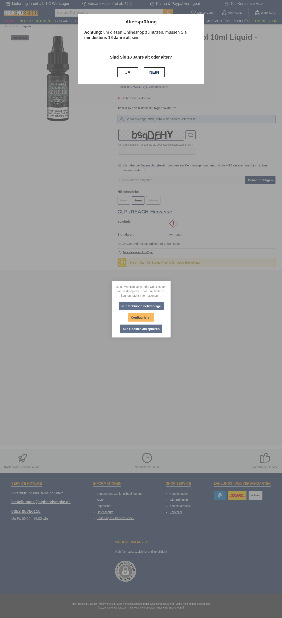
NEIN (154, 72)
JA (127, 72)
